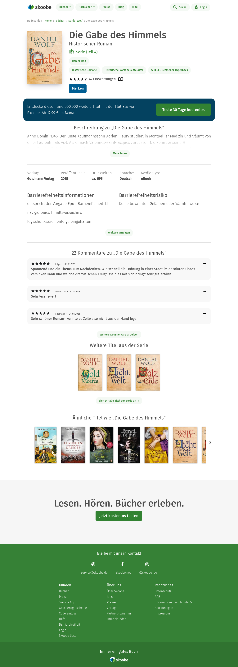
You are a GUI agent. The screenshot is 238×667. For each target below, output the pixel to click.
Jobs (110, 597)
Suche (179, 7)
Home (48, 20)
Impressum (162, 613)
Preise (106, 7)
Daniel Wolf (75, 20)
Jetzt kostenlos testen (118, 515)
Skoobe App (67, 602)
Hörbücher (85, 7)
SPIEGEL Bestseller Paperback (169, 70)
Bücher (64, 7)
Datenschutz (163, 591)
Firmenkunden (116, 619)
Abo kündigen (164, 608)
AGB (157, 597)
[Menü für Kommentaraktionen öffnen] (204, 263)
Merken (78, 88)
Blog (121, 7)
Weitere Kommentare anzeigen (119, 334)
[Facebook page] (123, 568)
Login (201, 7)
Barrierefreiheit (69, 624)
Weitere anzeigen (119, 232)
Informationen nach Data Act (174, 602)
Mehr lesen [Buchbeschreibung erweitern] (120, 153)
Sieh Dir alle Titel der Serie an (119, 400)
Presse (111, 602)
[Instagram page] (148, 568)
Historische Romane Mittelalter (124, 70)
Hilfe (135, 7)
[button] (210, 442)
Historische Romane (84, 70)
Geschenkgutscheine (73, 608)
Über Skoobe (115, 591)
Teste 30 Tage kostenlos (183, 109)
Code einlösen (68, 613)
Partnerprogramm (119, 613)
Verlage (112, 608)
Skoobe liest (67, 635)
